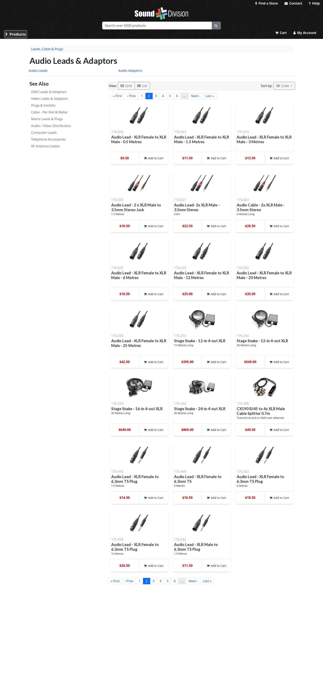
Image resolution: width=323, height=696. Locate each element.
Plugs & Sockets (43, 105)
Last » (209, 96)
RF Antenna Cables (45, 146)
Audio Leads (38, 70)
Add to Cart (153, 158)
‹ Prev (131, 96)
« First (117, 96)
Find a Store (266, 3)
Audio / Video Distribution (51, 125)
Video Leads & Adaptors (49, 98)
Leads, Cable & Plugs (47, 49)
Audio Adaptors (130, 70)
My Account (304, 32)
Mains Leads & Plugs (47, 119)
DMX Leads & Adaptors (49, 92)
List (142, 86)
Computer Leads (44, 132)
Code (283, 86)
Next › (195, 96)
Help (314, 3)
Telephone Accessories (48, 139)
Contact (293, 3)
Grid (126, 86)
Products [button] (15, 34)
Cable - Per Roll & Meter (49, 112)
